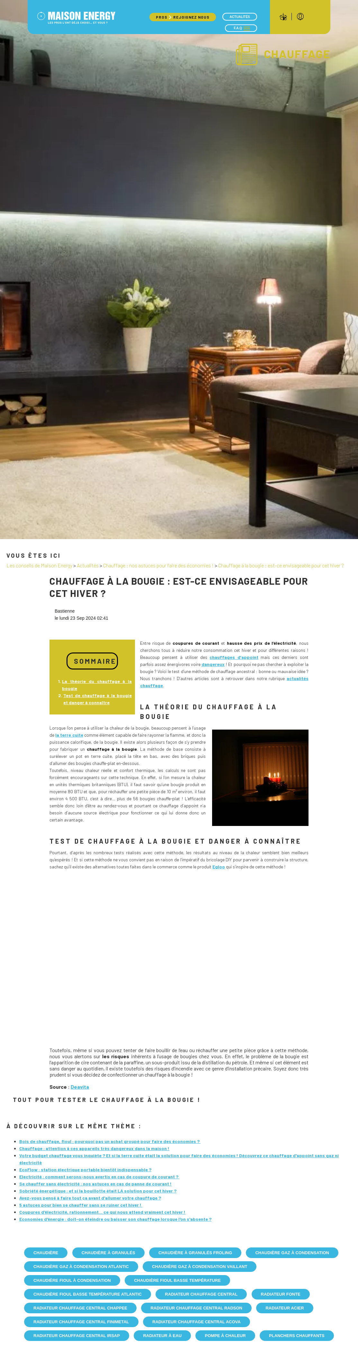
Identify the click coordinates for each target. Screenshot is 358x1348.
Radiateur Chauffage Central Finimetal (81, 1321)
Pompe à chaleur (225, 1335)
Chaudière (45, 1252)
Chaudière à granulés (108, 1252)
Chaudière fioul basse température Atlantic (87, 1294)
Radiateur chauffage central (201, 1294)
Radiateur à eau (162, 1335)
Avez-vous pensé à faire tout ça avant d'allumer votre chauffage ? (90, 1198)
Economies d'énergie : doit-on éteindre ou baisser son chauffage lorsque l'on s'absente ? (115, 1219)
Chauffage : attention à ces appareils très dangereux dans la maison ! (94, 1148)
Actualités (239, 17)
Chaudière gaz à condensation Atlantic (81, 1266)
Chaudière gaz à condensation (292, 1252)
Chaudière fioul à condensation (72, 1280)
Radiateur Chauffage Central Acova (196, 1321)
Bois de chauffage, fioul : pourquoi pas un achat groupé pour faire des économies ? (110, 1141)
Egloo (218, 866)
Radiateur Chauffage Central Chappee (80, 1308)
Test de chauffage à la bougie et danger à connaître (97, 699)
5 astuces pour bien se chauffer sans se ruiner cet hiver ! (80, 1205)
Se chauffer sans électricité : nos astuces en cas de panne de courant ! (95, 1183)
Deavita (80, 1087)
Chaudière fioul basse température (177, 1280)
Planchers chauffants (297, 1335)
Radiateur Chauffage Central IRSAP (76, 1335)
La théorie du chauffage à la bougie (97, 684)
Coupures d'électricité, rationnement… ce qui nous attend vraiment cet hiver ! (102, 1212)
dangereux (213, 664)
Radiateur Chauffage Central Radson (196, 1308)
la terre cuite (69, 735)
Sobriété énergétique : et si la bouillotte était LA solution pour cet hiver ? (97, 1190)
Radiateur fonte (280, 1294)
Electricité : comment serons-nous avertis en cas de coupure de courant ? (99, 1176)
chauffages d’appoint (234, 657)
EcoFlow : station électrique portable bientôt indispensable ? (85, 1169)
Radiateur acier (284, 1308)
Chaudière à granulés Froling (195, 1252)
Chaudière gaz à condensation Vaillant (199, 1266)
